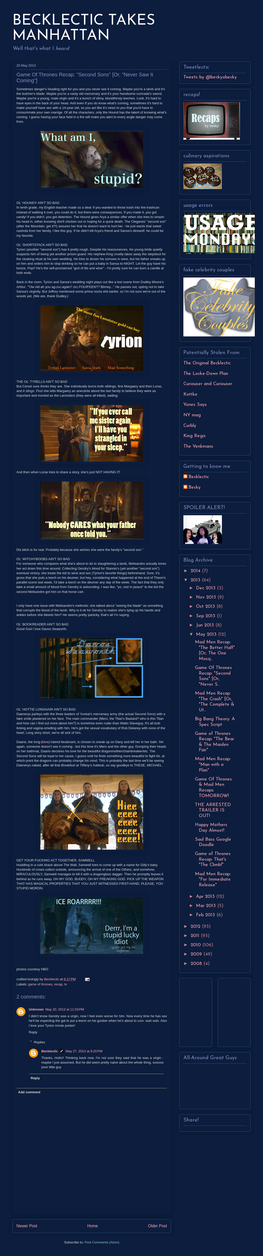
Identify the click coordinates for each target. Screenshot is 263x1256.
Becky (195, 487)
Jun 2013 (205, 625)
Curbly (189, 425)
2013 (196, 580)
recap (58, 984)
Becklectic (49, 1051)
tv (65, 984)
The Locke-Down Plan (205, 373)
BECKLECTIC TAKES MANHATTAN (83, 28)
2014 (196, 571)
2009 (197, 954)
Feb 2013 (206, 915)
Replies (39, 1042)
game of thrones (40, 984)
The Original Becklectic (207, 363)
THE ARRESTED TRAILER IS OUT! (213, 810)
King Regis (194, 436)
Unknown (36, 1009)
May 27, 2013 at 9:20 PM (83, 1051)
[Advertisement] (198, 1011)
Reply (33, 1032)
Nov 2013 (207, 597)
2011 (196, 935)
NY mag (192, 415)
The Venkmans (198, 446)
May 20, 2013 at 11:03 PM (64, 1009)
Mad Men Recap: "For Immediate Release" (213, 880)
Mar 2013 (206, 905)
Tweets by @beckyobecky (210, 77)
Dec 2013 (206, 588)
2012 (196, 926)
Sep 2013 (206, 616)
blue (45, 742)
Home (92, 1226)
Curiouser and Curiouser (207, 384)
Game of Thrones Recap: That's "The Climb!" (213, 859)
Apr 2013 (206, 896)
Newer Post (26, 1226)
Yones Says (195, 404)
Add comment (29, 1092)
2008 (197, 963)
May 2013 (207, 634)
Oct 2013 (206, 606)
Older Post (157, 1226)
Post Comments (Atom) (101, 1242)
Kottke (190, 394)
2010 (196, 945)
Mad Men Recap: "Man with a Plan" (213, 765)
